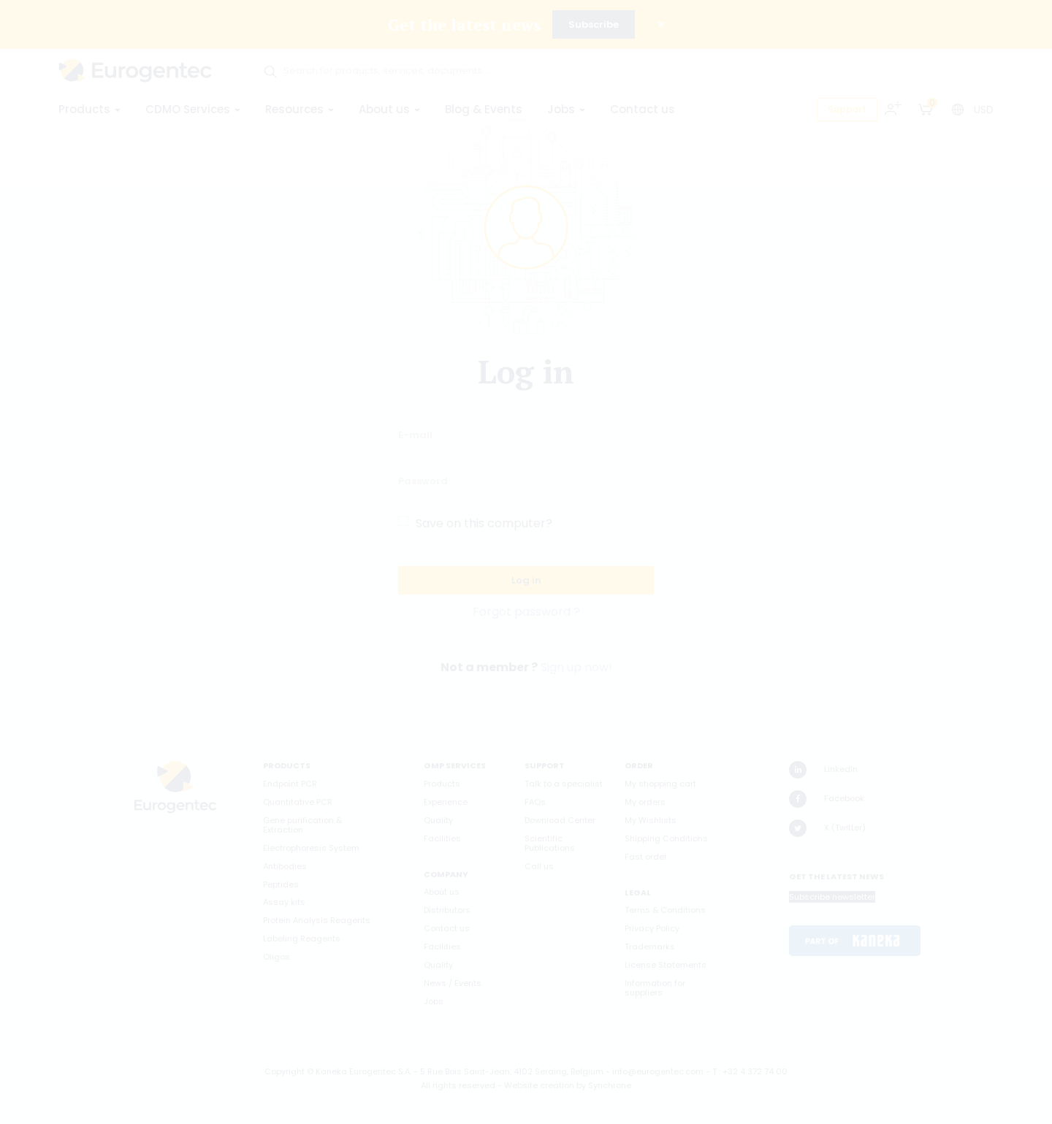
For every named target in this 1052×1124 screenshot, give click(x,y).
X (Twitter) (827, 828)
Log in (526, 580)
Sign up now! (576, 667)
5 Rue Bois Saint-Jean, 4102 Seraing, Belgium (511, 1071)
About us (389, 109)
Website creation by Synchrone (567, 1085)
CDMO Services (192, 109)
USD (984, 109)
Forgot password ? (526, 611)
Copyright (284, 1071)
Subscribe (593, 24)
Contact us (642, 109)
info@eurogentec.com (658, 1071)
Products (89, 109)
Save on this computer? (484, 523)
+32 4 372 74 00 (755, 1071)
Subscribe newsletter (832, 897)
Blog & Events (483, 109)
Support (847, 109)
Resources (299, 109)
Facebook (826, 799)
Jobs (566, 109)
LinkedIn (823, 770)
